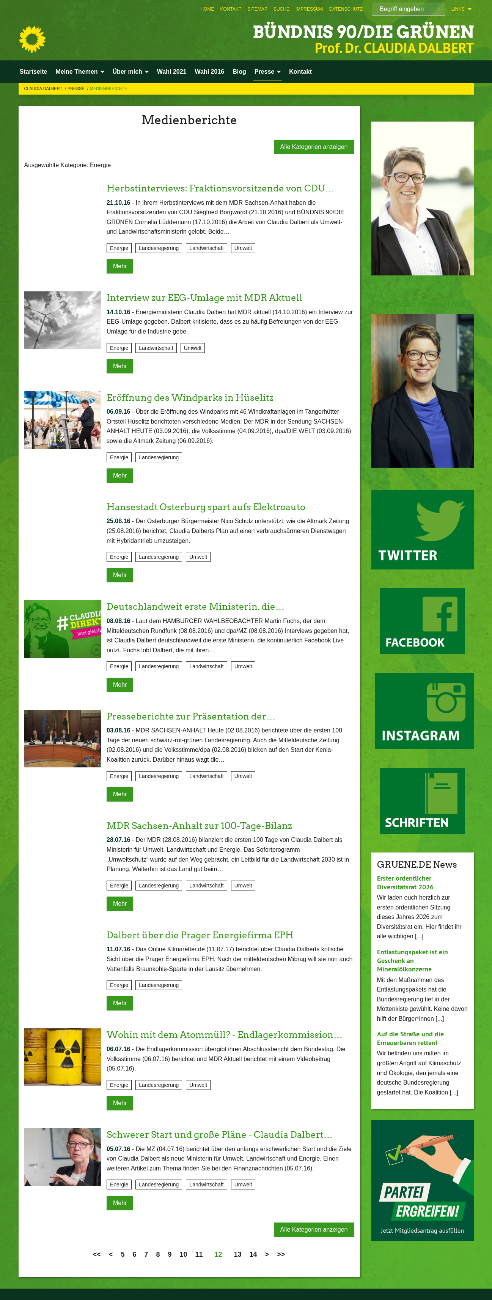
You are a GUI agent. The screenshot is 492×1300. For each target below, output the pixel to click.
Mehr (120, 266)
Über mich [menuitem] (127, 71)
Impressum (309, 9)
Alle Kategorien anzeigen (314, 147)
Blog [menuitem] (239, 71)
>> (281, 1254)
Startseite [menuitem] (33, 71)
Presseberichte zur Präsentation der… (191, 716)
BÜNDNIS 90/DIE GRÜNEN (363, 32)
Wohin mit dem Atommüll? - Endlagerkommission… (225, 1034)
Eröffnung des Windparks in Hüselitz (190, 397)
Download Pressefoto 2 (421, 304)
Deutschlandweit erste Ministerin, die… (196, 606)
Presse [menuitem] (265, 71)
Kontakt (230, 9)
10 (183, 1254)
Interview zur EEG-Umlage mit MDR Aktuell (204, 297)
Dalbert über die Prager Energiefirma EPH (200, 935)
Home (207, 9)
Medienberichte (108, 88)
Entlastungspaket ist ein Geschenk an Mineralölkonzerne (412, 960)
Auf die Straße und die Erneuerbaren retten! (410, 1038)
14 (253, 1254)
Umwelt (243, 248)
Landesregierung (159, 248)
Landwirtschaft (206, 248)
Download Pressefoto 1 (420, 112)
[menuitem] (207, 9)
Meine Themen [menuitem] (76, 71)
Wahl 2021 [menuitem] (172, 71)
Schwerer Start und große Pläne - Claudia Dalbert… (220, 1134)
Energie (119, 248)
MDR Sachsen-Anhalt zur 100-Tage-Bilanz (199, 825)
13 (238, 1254)
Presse (77, 88)
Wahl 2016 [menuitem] (209, 71)
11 (199, 1254)
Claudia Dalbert (44, 88)
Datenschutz (346, 9)
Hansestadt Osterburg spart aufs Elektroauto (206, 506)
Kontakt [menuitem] (300, 71)
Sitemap (257, 9)
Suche (281, 9)
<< (97, 1254)
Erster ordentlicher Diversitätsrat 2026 (405, 882)
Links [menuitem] (458, 9)
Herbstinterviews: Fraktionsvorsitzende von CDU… (220, 188)
